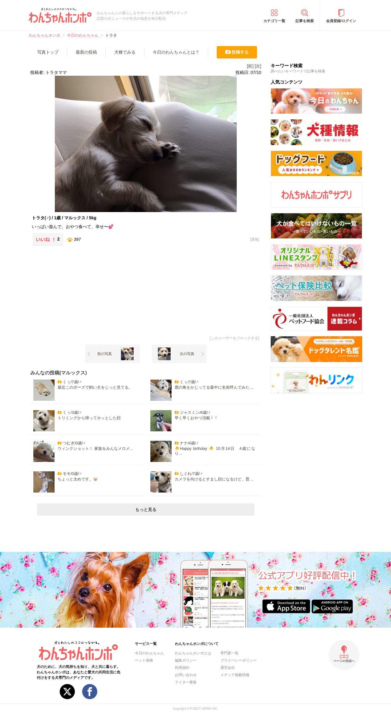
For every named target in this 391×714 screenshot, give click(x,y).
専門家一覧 (229, 653)
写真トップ (47, 52)
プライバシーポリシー (238, 660)
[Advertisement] (88, 289)
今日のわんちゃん (149, 653)
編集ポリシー (186, 660)
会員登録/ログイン (341, 21)
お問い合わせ (186, 675)
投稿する (240, 52)
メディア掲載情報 (234, 675)
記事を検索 (305, 21)
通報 (254, 239)
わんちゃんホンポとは (193, 653)
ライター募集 (186, 682)
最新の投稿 (86, 52)
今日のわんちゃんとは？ (176, 52)
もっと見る (145, 509)
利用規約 (182, 668)
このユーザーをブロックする (234, 338)
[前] (250, 66)
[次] (258, 66)
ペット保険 (144, 660)
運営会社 (227, 668)
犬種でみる (124, 52)
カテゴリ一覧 (274, 21)
